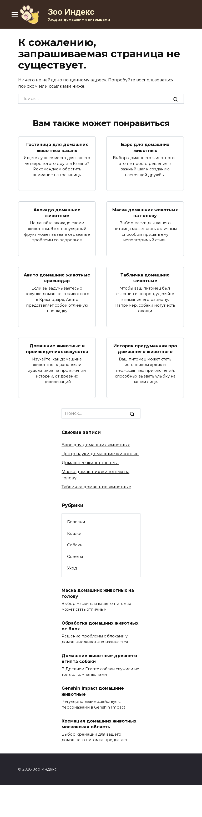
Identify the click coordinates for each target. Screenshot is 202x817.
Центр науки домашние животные (100, 453)
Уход (72, 567)
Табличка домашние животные (145, 278)
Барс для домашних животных (145, 147)
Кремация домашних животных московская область (99, 723)
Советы (75, 556)
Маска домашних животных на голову (145, 212)
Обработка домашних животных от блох (100, 625)
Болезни (76, 521)
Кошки (74, 533)
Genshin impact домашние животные (93, 691)
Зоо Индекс (71, 12)
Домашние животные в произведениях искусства (57, 348)
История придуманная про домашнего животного (145, 348)
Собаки (75, 544)
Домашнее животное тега (90, 462)
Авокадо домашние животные (56, 212)
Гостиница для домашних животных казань (57, 147)
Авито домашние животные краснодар (57, 278)
